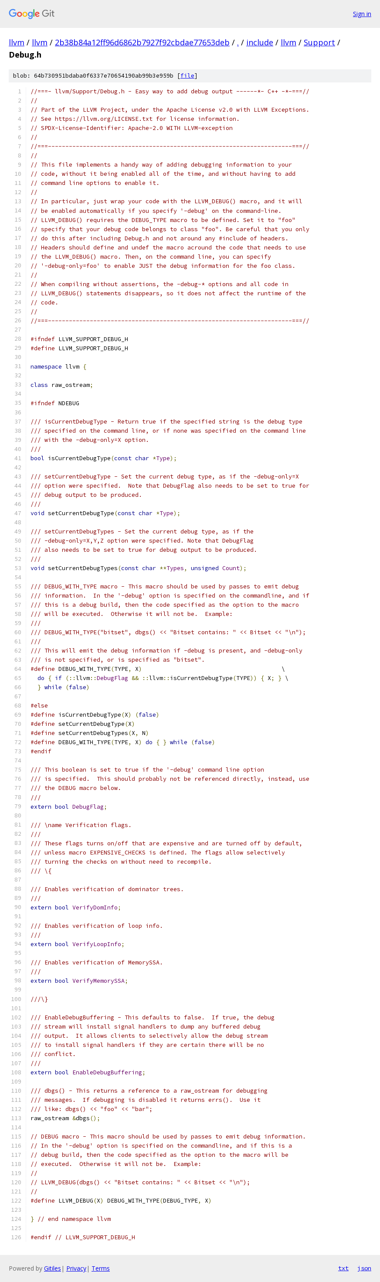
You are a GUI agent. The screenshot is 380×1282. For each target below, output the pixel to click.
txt (343, 1268)
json (364, 1268)
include (259, 42)
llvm (16, 42)
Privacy (76, 1268)
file (187, 75)
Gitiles (52, 1268)
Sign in (362, 14)
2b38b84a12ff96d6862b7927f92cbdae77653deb (142, 42)
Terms (101, 1268)
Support (319, 42)
